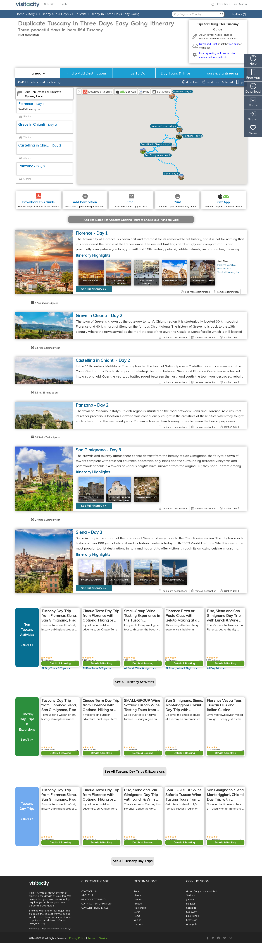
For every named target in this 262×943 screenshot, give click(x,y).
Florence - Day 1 (92, 233)
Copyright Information (96, 903)
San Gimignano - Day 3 (98, 449)
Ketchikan (191, 919)
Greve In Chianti (37, 124)
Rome (137, 915)
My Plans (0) (239, 14)
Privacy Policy (77, 938)
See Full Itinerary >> (29, 109)
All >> (55, 668)
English (64, 4)
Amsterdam (140, 907)
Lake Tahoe (192, 915)
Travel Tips (223, 4)
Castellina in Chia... (39, 145)
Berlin (137, 911)
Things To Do (134, 73)
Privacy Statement (93, 899)
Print (214, 43)
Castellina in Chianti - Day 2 (103, 360)
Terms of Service (98, 938)
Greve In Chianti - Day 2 (99, 315)
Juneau (190, 899)
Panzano (31, 166)
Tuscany (45, 14)
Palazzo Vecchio (226, 264)
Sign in (243, 4)
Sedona (190, 895)
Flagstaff (191, 903)
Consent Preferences (95, 907)
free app (233, 43)
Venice (137, 919)
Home (20, 14)
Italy (32, 14)
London (138, 899)
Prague (138, 903)
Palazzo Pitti (224, 268)
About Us (87, 895)
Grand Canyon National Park (202, 891)
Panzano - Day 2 (92, 405)
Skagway (191, 911)
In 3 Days (62, 14)
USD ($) (49, 4)
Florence (31, 103)
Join (235, 4)
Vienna (138, 895)
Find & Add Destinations (86, 73)
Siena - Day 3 (89, 532)
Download (205, 43)
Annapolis (191, 924)
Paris (136, 891)
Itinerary (38, 73)
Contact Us (88, 891)
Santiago (191, 907)
